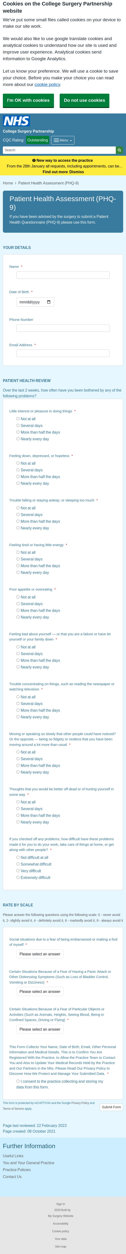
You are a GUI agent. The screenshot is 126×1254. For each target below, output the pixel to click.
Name (15, 266)
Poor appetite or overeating (32, 589)
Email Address (22, 345)
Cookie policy (60, 1231)
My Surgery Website (60, 1216)
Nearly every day (32, 439)
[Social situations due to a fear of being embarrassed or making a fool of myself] (40, 953)
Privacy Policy (80, 1103)
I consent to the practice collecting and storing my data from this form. (59, 1084)
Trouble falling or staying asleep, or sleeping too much (53, 500)
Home (8, 183)
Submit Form (111, 1107)
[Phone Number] (63, 328)
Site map (60, 1246)
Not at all (25, 419)
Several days (29, 425)
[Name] (63, 275)
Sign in (60, 1204)
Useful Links (13, 1156)
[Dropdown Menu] (63, 140)
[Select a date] (35, 302)
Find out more (55, 172)
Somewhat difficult (33, 864)
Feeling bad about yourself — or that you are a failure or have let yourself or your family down (60, 636)
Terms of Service (13, 1108)
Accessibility (60, 1223)
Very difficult (28, 871)
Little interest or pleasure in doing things (42, 411)
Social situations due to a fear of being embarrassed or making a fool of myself (63, 942)
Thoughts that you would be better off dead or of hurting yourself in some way (61, 791)
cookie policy (47, 84)
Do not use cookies (84, 100)
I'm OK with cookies (28, 100)
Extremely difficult (33, 877)
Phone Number (21, 319)
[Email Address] (63, 353)
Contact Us (12, 1177)
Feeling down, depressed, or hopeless (41, 455)
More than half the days (38, 432)
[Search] (59, 150)
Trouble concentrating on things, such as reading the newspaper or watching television (61, 686)
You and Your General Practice (28, 1163)
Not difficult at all (32, 857)
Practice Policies (17, 1170)
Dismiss (76, 172)
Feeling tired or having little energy (38, 545)
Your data (61, 1239)
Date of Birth (21, 292)
